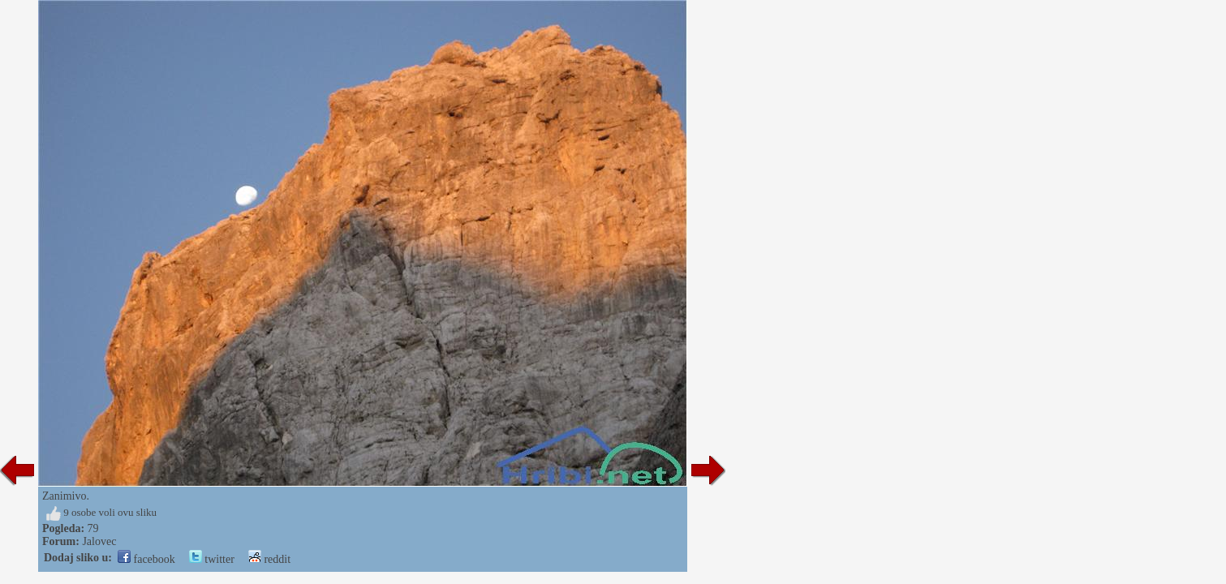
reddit (269, 559)
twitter (211, 559)
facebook (146, 559)
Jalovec (99, 541)
